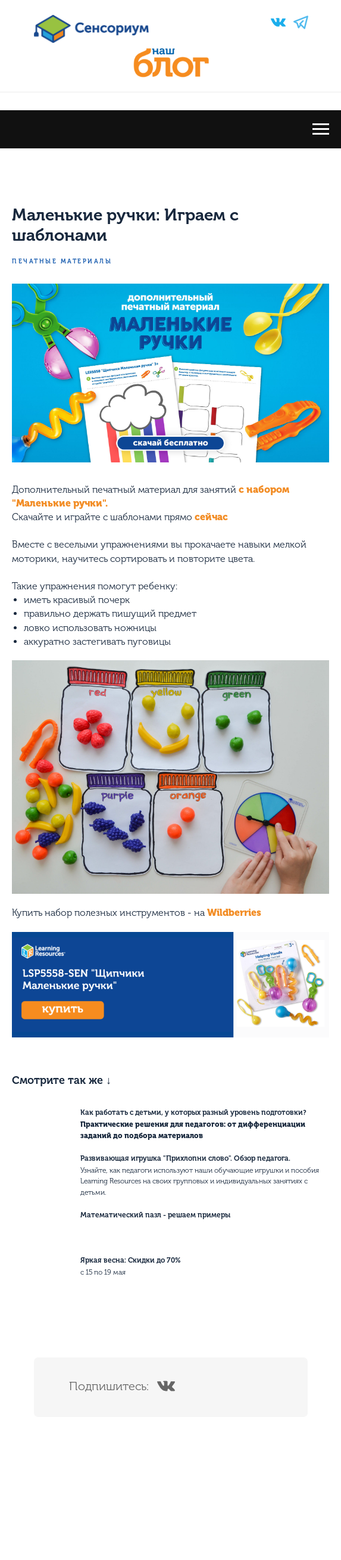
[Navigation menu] (320, 129)
